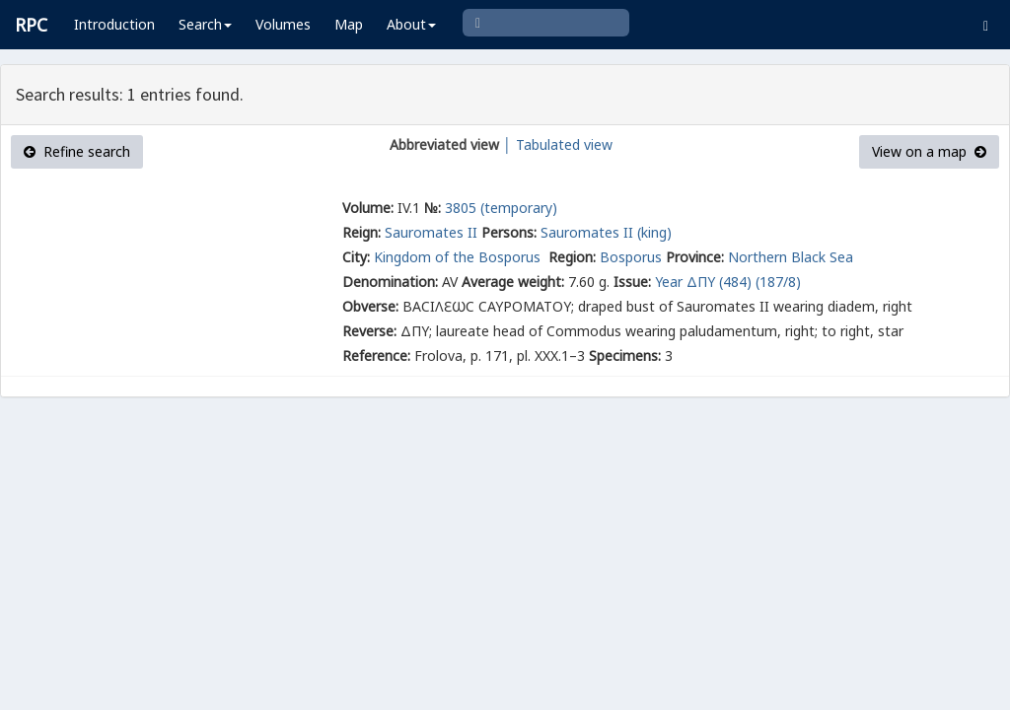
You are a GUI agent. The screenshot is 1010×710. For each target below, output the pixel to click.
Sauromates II (431, 232)
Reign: (361, 232)
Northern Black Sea (790, 257)
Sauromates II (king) (606, 232)
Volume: (368, 207)
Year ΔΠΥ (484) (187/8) (728, 281)
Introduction (114, 24)
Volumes (283, 24)
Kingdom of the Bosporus (459, 257)
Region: (572, 257)
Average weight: (513, 281)
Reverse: (369, 330)
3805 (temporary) (501, 207)
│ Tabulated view (556, 144)
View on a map (929, 151)
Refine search (77, 151)
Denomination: (390, 281)
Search (205, 24)
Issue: (632, 281)
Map (348, 24)
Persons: (509, 232)
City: (356, 257)
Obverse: (370, 306)
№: (432, 207)
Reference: (376, 355)
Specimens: (625, 355)
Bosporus (631, 257)
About (411, 24)
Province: (695, 257)
